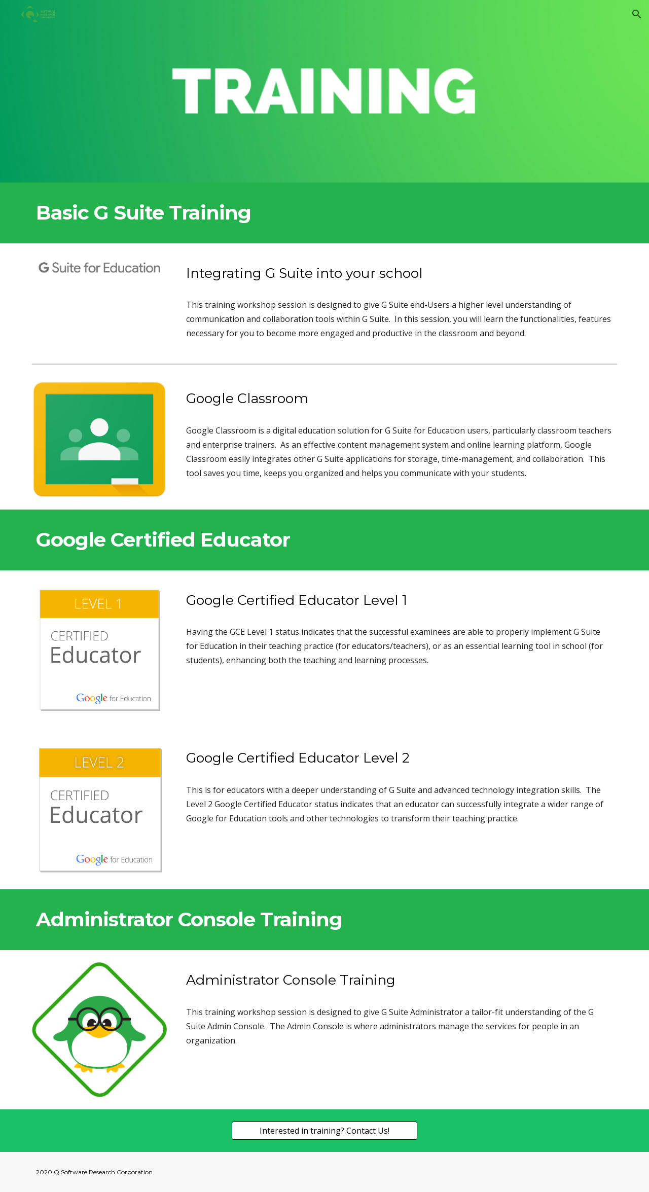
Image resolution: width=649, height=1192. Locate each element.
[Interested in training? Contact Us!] (324, 1130)
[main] (324, 213)
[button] (637, 14)
